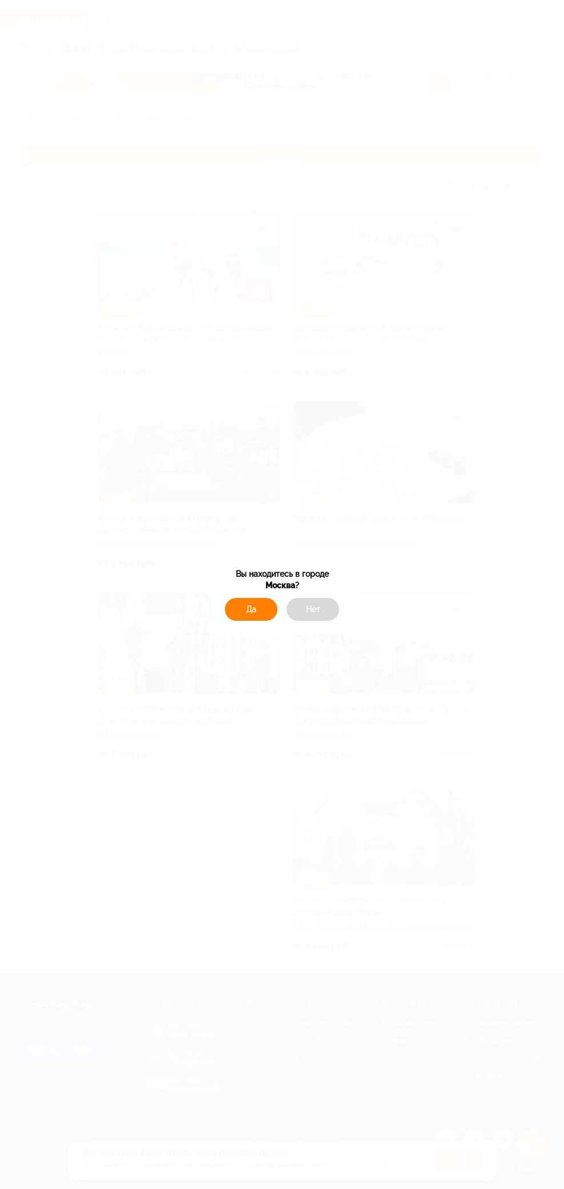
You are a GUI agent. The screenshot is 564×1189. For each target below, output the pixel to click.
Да (251, 609)
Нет (313, 609)
